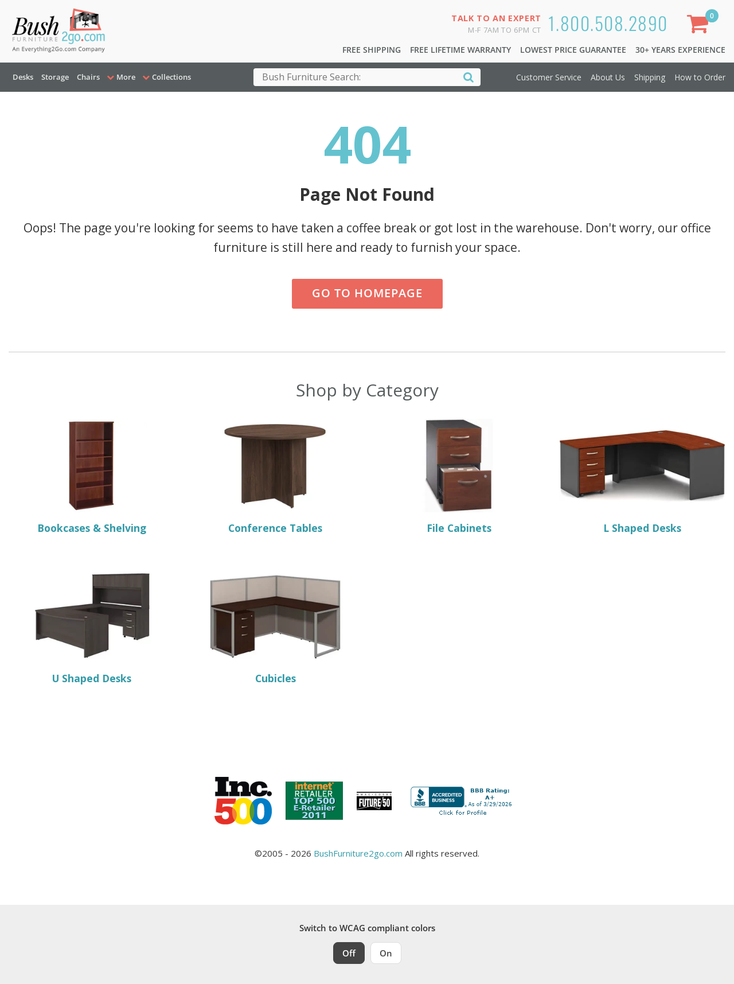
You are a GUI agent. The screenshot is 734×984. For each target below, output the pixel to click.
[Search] (468, 76)
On (386, 953)
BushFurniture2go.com (358, 853)
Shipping (649, 77)
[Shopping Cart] (700, 26)
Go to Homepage (367, 293)
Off (349, 953)
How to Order (699, 77)
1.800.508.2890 (608, 22)
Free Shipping (371, 49)
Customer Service (548, 77)
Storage (55, 77)
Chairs (88, 77)
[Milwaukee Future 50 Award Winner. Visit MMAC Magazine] (374, 801)
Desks (23, 77)
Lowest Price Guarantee (573, 49)
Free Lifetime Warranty (460, 49)
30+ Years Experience (680, 49)
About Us (608, 77)
